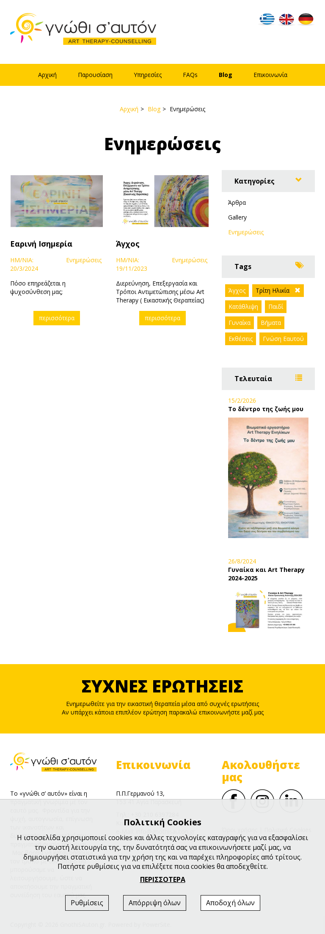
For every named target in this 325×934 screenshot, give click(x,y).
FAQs (190, 75)
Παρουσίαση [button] (95, 75)
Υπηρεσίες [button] (148, 75)
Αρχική (47, 75)
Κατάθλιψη (243, 306)
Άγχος (237, 290)
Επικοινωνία (270, 75)
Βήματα (271, 323)
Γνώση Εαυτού (283, 339)
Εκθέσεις (241, 339)
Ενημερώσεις (246, 232)
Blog (225, 75)
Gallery (237, 217)
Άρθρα (237, 202)
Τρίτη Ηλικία (272, 290)
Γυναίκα (240, 323)
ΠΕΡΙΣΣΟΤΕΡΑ (162, 879)
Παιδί (275, 306)
